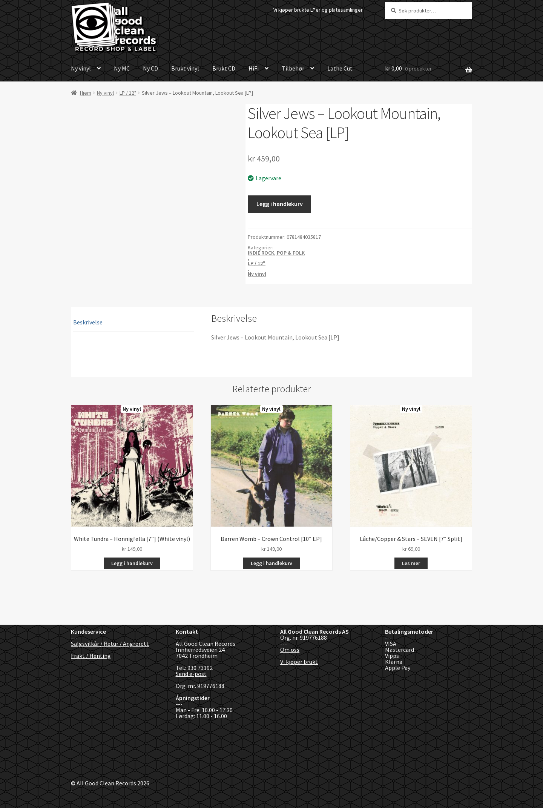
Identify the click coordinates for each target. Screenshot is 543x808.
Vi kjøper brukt (299, 661)
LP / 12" (128, 92)
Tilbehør (293, 68)
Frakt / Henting (91, 655)
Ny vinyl (81, 68)
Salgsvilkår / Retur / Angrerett (110, 643)
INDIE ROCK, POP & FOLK (276, 252)
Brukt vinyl (185, 68)
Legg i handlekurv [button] (132, 563)
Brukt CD (223, 68)
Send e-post (191, 673)
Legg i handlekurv (279, 203)
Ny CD (150, 68)
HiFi (253, 68)
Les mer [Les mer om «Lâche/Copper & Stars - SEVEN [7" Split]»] (411, 563)
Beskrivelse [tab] (88, 322)
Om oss (289, 649)
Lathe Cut (340, 68)
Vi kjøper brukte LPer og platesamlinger (318, 9)
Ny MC (122, 68)
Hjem (85, 92)
